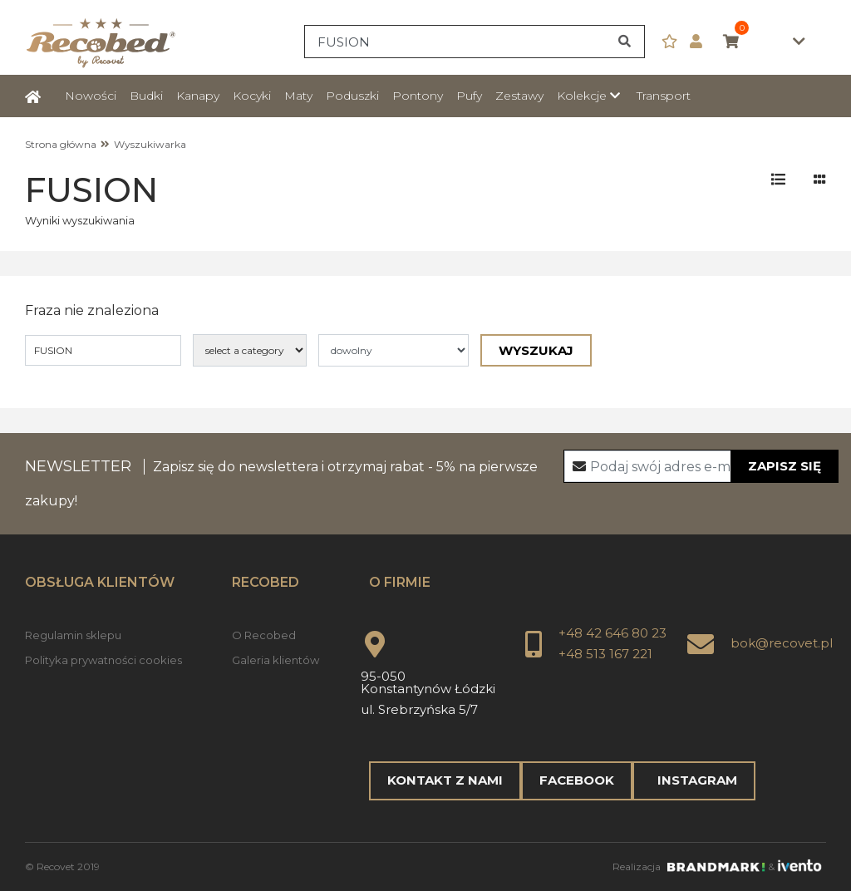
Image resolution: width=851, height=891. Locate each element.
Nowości (90, 95)
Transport (664, 95)
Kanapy (197, 95)
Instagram (694, 780)
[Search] (474, 41)
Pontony (417, 95)
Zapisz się (784, 466)
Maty (298, 95)
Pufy (469, 95)
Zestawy (519, 95)
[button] (702, 42)
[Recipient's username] (701, 466)
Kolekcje (582, 95)
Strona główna (60, 144)
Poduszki (352, 95)
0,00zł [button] (764, 42)
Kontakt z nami (445, 780)
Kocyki (252, 95)
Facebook (576, 780)
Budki (146, 95)
